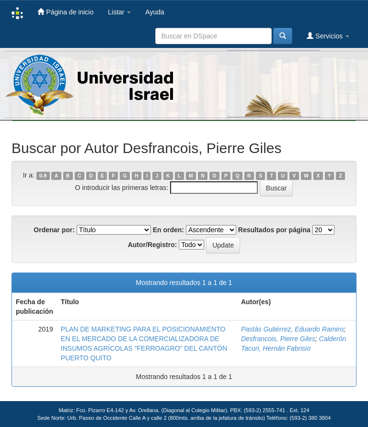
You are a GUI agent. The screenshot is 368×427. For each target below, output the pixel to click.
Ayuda (154, 12)
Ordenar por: (54, 230)
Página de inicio (65, 12)
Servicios (328, 36)
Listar (119, 12)
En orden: (168, 230)
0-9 (42, 175)
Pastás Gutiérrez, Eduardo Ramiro (292, 329)
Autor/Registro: (152, 245)
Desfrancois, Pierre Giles (278, 339)
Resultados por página (274, 230)
